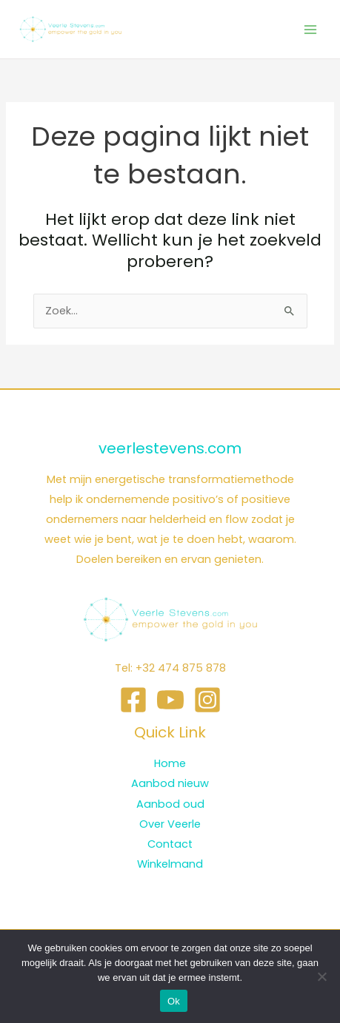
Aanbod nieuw (170, 783)
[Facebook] (133, 700)
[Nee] (321, 976)
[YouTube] (170, 700)
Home (170, 763)
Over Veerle (170, 824)
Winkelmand (170, 864)
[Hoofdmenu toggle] (310, 29)
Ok (173, 1001)
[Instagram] (207, 700)
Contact (170, 844)
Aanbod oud (170, 804)
